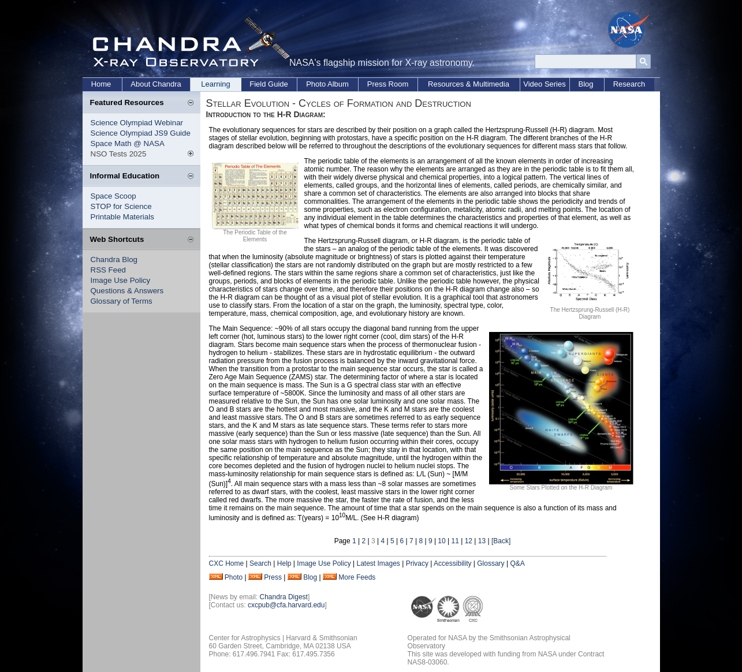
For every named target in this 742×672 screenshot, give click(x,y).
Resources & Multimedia (468, 84)
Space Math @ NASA (128, 143)
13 (482, 541)
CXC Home (226, 563)
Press (273, 577)
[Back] (500, 541)
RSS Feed (108, 270)
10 (441, 541)
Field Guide (268, 84)
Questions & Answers (127, 290)
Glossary (490, 563)
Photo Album (327, 84)
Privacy (417, 563)
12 (468, 541)
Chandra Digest (284, 597)
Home (101, 84)
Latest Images (378, 563)
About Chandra (155, 84)
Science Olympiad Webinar (137, 122)
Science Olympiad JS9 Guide (141, 133)
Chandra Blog (114, 259)
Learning (215, 84)
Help (284, 563)
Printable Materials (122, 216)
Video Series (544, 84)
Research (629, 84)
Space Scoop (113, 196)
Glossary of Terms (121, 301)
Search (260, 563)
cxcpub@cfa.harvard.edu (286, 605)
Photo (234, 577)
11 (455, 541)
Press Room (388, 84)
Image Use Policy (121, 280)
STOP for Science (121, 206)
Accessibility (452, 563)
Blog (585, 84)
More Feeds (356, 577)
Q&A (517, 563)
